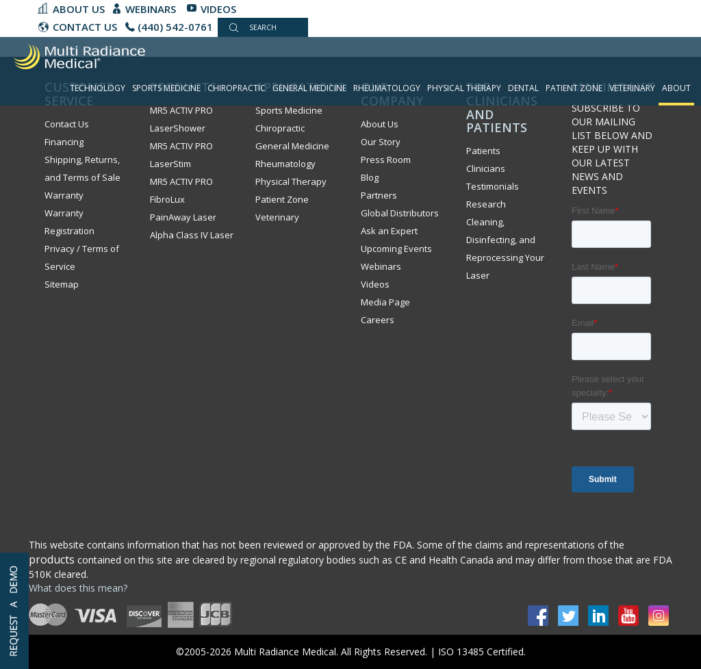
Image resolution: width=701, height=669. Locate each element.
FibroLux (167, 199)
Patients (483, 150)
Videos (218, 9)
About (676, 88)
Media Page (385, 302)
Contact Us (66, 124)
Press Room (386, 159)
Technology (97, 88)
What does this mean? (78, 587)
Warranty (64, 195)
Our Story (380, 142)
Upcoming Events (396, 248)
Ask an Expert (389, 231)
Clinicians (485, 168)
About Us (79, 9)
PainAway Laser (183, 217)
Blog (370, 177)
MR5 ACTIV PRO (181, 181)
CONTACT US (85, 27)
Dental (523, 88)
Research (486, 204)
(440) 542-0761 (175, 27)
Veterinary (632, 88)
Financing (64, 142)
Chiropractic (236, 88)
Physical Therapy (464, 88)
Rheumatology (386, 88)
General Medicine (309, 88)
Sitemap (61, 284)
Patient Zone (574, 88)
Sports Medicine (166, 88)
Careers (377, 320)
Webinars (150, 9)
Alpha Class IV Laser (191, 235)
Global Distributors (400, 213)
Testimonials (492, 186)
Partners (379, 195)
